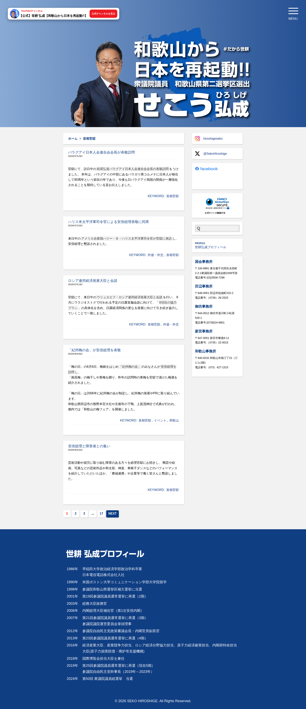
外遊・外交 (155, 255)
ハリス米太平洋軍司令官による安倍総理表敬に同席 (108, 222)
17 (101, 513)
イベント (160, 420)
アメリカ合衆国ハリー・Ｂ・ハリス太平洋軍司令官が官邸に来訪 (126, 238)
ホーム (72, 138)
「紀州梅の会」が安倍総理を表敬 (94, 350)
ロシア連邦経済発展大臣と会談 (92, 281)
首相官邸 (172, 196)
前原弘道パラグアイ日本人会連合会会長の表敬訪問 (133, 169)
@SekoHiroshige (211, 153)
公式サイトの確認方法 (215, 213)
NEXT (112, 513)
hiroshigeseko (209, 138)
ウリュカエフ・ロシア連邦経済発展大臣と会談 (129, 297)
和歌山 (174, 420)
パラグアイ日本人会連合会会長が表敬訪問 (101, 152)
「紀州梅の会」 (130, 366)
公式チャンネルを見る (103, 13)
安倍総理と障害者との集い (89, 446)
